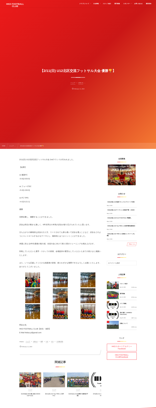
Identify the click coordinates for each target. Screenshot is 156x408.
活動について (124, 323)
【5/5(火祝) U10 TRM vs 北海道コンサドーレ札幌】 (121, 234)
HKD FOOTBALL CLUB (15, 5)
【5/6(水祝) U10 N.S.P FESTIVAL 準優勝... (119, 218)
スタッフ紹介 (124, 283)
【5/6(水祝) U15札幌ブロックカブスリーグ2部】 (121, 202)
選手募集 (122, 293)
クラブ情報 (123, 303)
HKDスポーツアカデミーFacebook (122, 347)
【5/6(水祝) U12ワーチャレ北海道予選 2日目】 (121, 210)
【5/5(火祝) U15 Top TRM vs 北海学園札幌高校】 (121, 226)
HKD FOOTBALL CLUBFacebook (122, 356)
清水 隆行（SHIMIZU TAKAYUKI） (126, 313)
